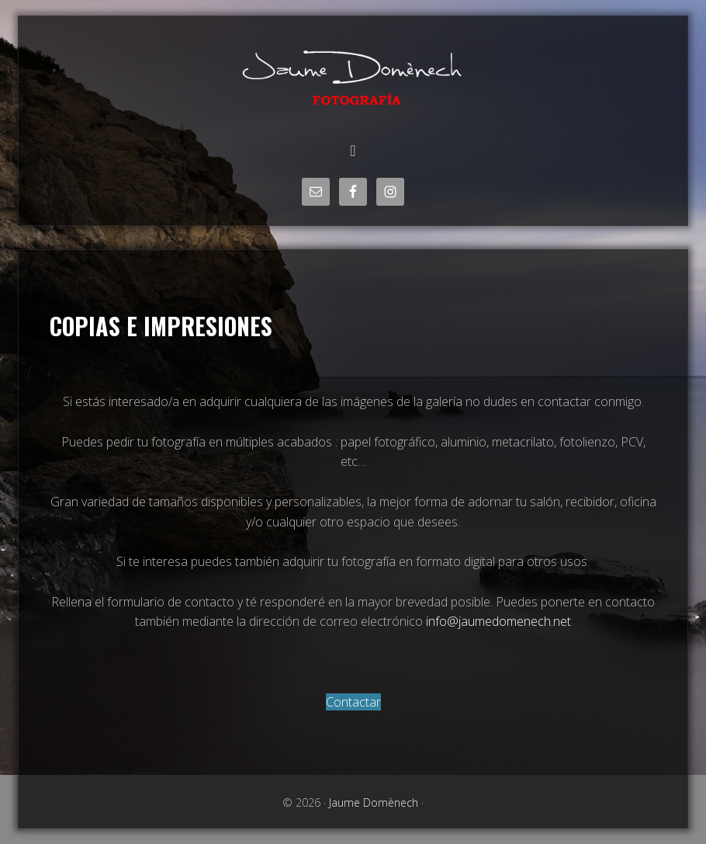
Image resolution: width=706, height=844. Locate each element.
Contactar (353, 701)
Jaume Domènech (353, 76)
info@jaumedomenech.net (498, 621)
